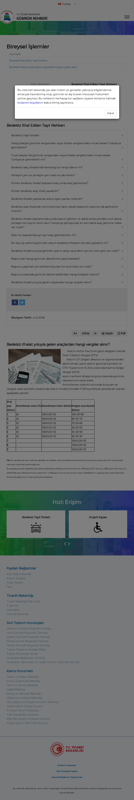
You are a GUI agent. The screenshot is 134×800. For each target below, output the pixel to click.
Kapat (110, 113)
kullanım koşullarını (30, 102)
